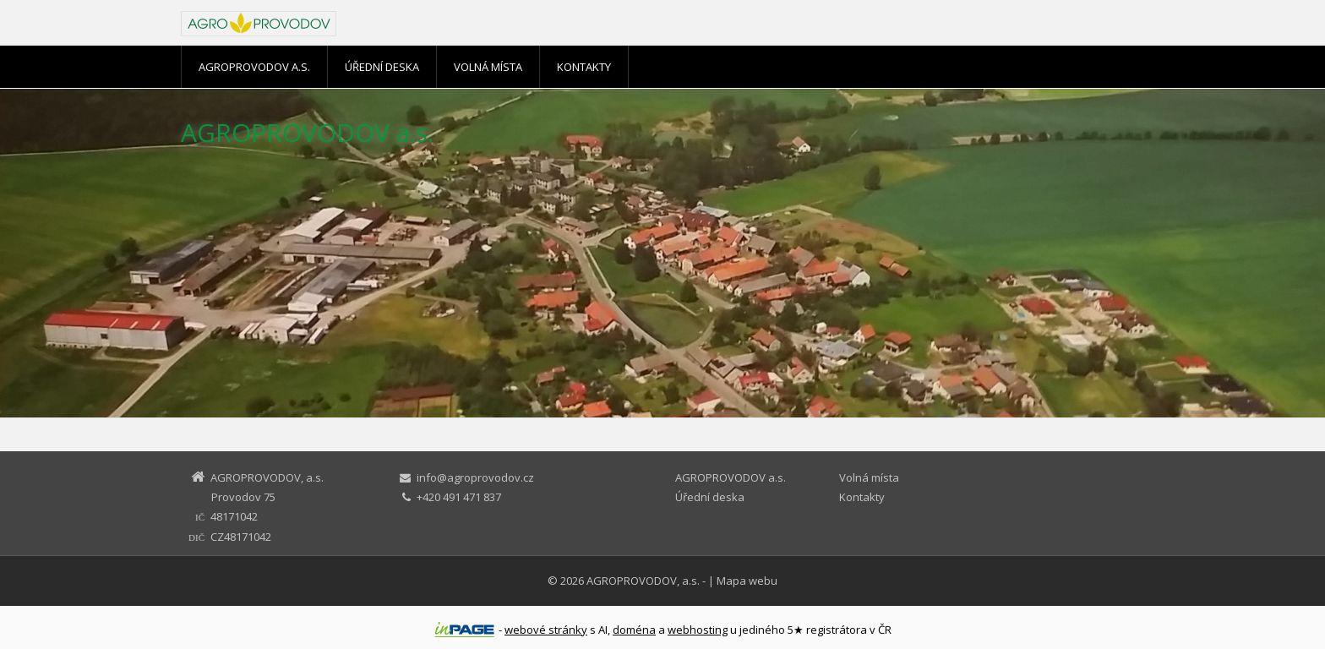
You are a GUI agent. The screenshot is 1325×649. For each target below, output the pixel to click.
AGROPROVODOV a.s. (254, 66)
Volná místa (488, 66)
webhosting (698, 629)
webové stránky (545, 629)
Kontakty (584, 66)
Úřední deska (382, 66)
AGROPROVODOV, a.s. (643, 580)
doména (634, 629)
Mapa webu (747, 580)
